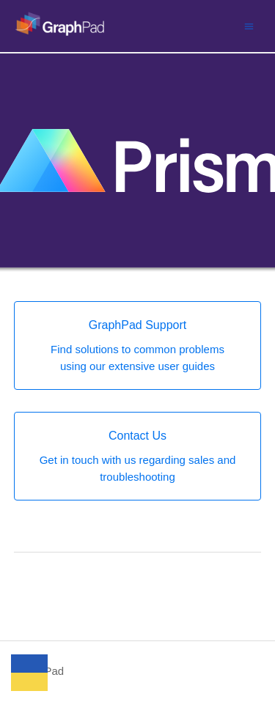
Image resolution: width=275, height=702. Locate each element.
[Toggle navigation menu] (249, 26)
